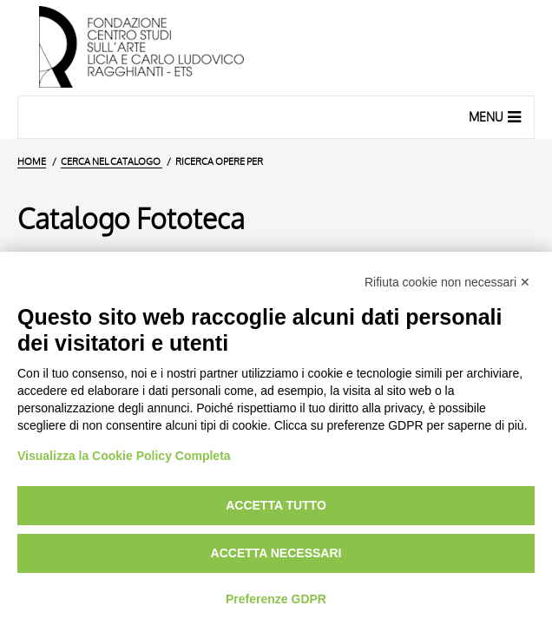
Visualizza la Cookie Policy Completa (124, 456)
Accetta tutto (276, 505)
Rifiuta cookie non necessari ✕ (447, 282)
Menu (497, 116)
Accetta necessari (276, 553)
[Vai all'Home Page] (276, 47)
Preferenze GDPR (276, 599)
